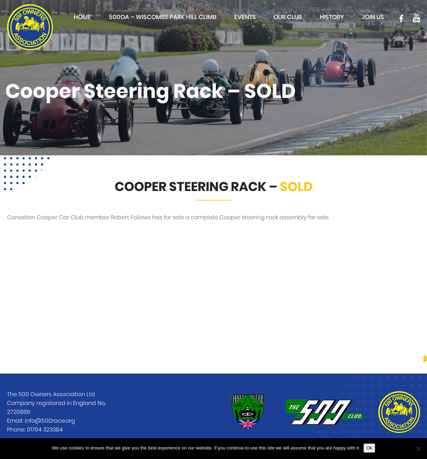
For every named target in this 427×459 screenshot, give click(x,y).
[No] (418, 448)
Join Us (373, 17)
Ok (369, 448)
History (332, 17)
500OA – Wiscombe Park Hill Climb (163, 17)
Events (245, 17)
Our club (287, 17)
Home (82, 17)
